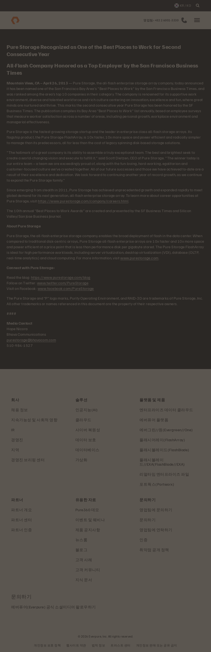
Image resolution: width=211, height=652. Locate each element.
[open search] (197, 5)
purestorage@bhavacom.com (31, 339)
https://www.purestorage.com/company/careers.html (83, 201)
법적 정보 (98, 645)
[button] (197, 20)
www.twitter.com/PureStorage (63, 282)
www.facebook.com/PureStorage (66, 288)
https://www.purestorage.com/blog (60, 277)
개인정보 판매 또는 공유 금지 (156, 645)
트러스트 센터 (121, 645)
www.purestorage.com (139, 257)
